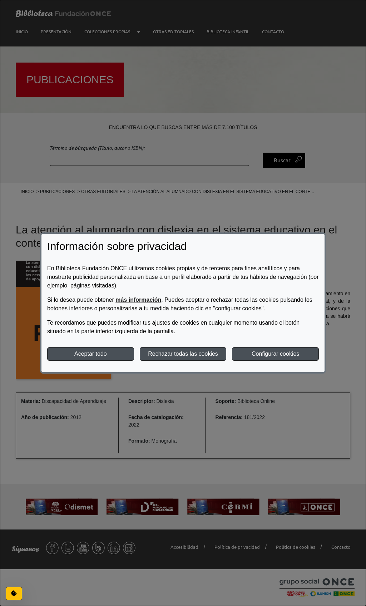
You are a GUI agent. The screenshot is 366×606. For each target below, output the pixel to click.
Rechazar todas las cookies (183, 354)
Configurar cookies (275, 354)
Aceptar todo (90, 354)
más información (138, 300)
